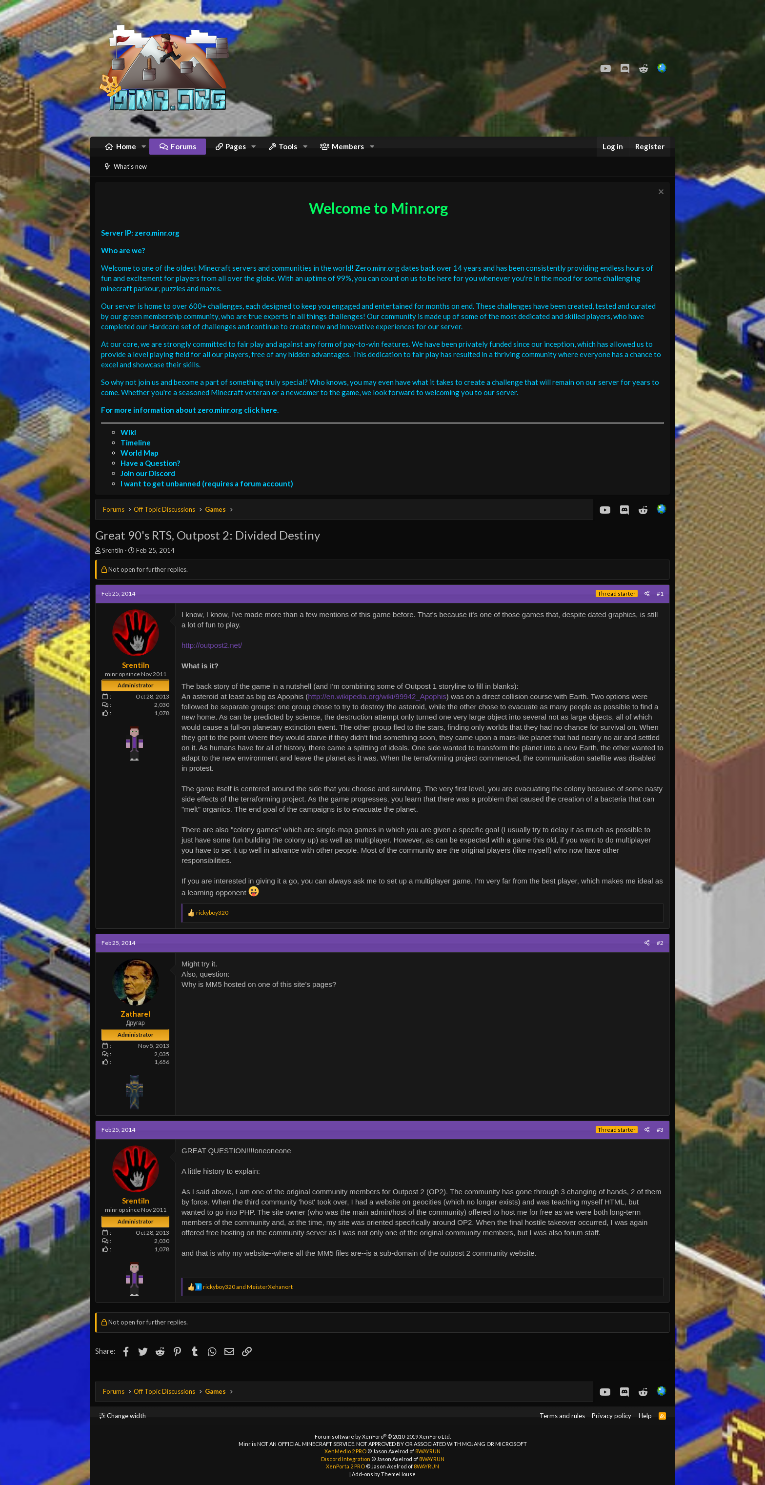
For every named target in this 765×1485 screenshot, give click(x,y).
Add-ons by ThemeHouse (384, 1474)
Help (645, 1416)
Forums (183, 151)
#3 (657, 1141)
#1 (657, 605)
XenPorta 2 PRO (345, 1466)
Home (126, 151)
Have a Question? (152, 475)
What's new (130, 176)
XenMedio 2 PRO (345, 1451)
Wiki (131, 444)
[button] (144, 151)
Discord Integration (345, 1459)
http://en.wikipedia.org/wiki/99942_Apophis (379, 708)
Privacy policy (611, 1416)
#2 (657, 955)
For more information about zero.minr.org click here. (192, 422)
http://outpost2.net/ (214, 657)
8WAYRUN (428, 1451)
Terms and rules (562, 1416)
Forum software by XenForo (383, 1436)
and (250, 1299)
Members (348, 151)
